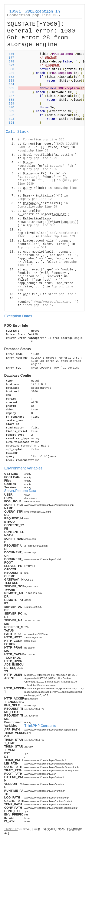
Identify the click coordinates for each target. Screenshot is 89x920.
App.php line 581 (32, 247)
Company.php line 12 (35, 199)
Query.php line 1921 (40, 158)
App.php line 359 (41, 225)
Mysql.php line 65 (33, 150)
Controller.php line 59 (37, 206)
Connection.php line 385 (33, 15)
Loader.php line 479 (58, 236)
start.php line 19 (63, 294)
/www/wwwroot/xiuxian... (54, 302)
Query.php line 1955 (40, 169)
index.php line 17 (38, 305)
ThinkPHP (11, 829)
